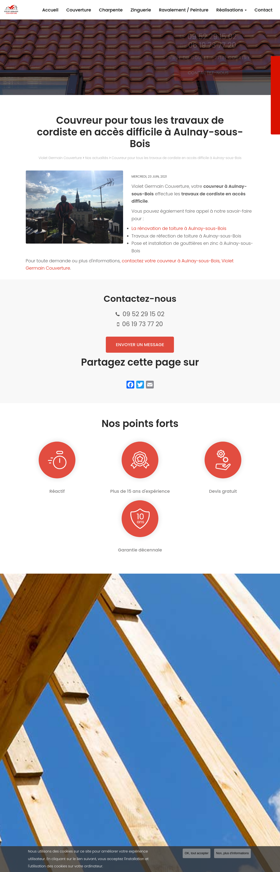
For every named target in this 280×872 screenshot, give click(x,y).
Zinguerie (147, 10)
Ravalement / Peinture (188, 10)
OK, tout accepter (196, 854)
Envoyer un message (140, 344)
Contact (264, 10)
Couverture (89, 10)
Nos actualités (96, 158)
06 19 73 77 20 (142, 324)
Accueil (63, 10)
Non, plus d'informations (232, 854)
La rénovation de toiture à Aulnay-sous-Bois (179, 228)
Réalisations (234, 10)
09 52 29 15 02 (143, 314)
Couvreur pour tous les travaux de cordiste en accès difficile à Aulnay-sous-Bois (177, 158)
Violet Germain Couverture (60, 158)
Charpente (120, 10)
